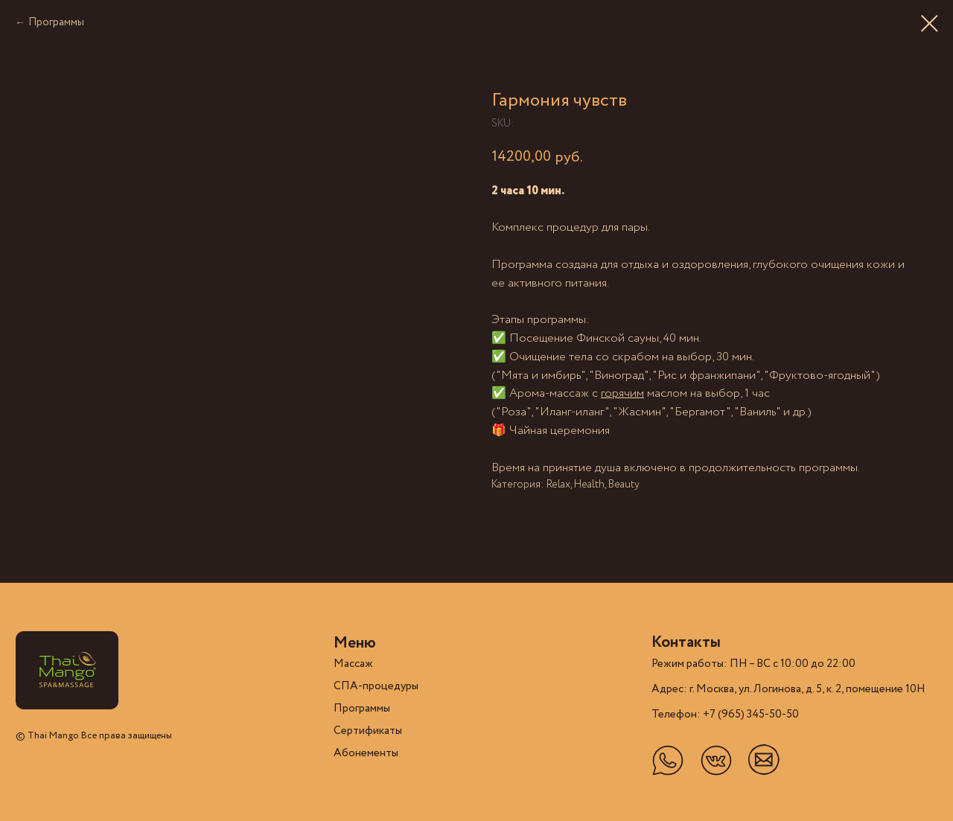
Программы (56, 22)
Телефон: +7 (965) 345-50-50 (725, 714)
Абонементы (366, 753)
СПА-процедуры (376, 686)
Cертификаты (368, 731)
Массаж (353, 664)
